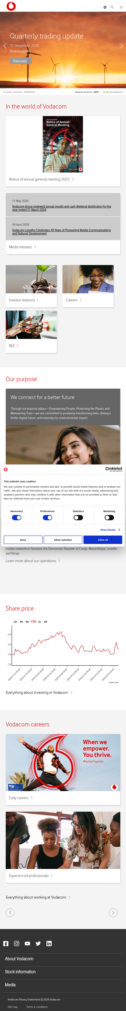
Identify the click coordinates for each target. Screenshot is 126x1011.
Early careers (20, 798)
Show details (108, 529)
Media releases (22, 247)
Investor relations (23, 300)
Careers (74, 300)
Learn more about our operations (33, 561)
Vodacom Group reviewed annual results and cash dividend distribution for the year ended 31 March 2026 (61, 208)
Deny (23, 539)
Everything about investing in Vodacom (39, 692)
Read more (20, 60)
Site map (13, 1007)
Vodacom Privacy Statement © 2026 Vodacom (34, 999)
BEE (13, 346)
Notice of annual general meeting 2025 (41, 179)
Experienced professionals (31, 876)
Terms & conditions (37, 1007)
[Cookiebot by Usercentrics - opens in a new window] (108, 469)
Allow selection (63, 539)
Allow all (103, 539)
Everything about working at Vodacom (38, 897)
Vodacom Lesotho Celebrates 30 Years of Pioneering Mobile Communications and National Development (61, 231)
